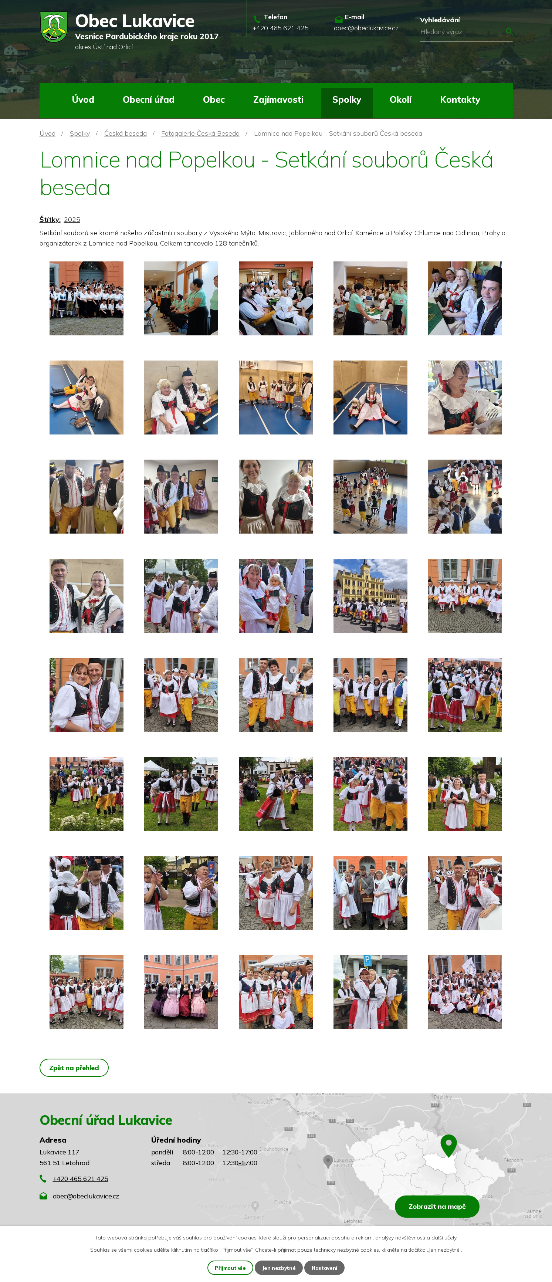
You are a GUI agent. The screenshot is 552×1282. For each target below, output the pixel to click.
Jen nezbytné (278, 1267)
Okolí (401, 99)
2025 (72, 219)
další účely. (444, 1237)
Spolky (346, 99)
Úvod (83, 99)
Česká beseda (125, 133)
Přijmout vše (230, 1267)
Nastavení (325, 1267)
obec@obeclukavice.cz (86, 1196)
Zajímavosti (278, 99)
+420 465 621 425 (80, 1178)
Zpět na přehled (74, 1067)
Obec (214, 99)
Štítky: (50, 219)
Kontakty (460, 99)
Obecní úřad (149, 99)
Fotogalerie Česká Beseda (200, 133)
